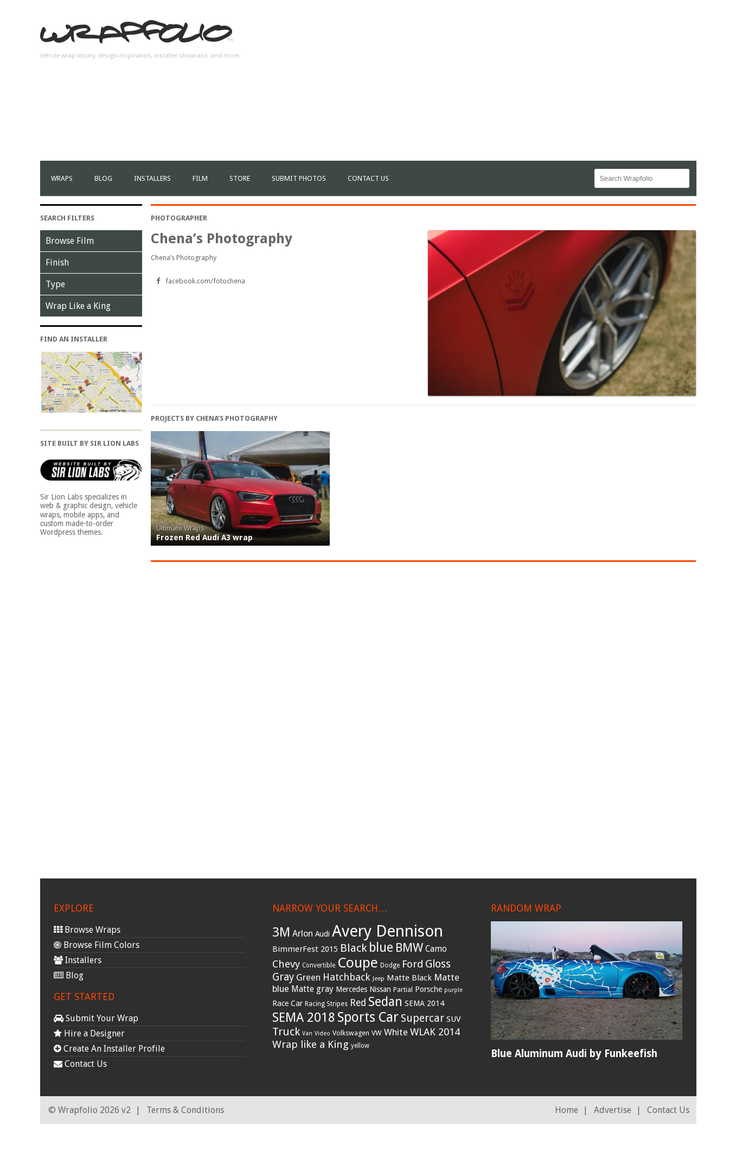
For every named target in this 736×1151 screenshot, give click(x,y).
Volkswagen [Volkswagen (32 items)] (350, 1033)
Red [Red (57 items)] (358, 1002)
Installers (152, 178)
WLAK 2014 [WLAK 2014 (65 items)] (435, 1032)
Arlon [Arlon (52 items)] (302, 933)
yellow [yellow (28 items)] (360, 1045)
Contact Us (368, 178)
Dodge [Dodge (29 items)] (390, 965)
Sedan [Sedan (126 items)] (385, 1001)
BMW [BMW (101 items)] (409, 947)
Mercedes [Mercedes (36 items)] (351, 989)
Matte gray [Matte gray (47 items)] (312, 989)
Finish (57, 262)
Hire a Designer (89, 1033)
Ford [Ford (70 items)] (412, 964)
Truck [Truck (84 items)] (286, 1031)
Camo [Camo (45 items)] (436, 949)
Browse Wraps (87, 930)
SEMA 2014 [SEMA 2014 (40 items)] (424, 1003)
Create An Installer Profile (109, 1049)
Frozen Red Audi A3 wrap (204, 537)
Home (566, 1110)
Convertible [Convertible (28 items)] (318, 965)
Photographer (179, 218)
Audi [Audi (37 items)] (322, 933)
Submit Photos (299, 178)
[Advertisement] (499, 85)
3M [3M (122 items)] (281, 932)
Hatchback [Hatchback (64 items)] (346, 977)
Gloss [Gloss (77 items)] (438, 964)
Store (239, 178)
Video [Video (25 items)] (322, 1033)
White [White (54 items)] (396, 1032)
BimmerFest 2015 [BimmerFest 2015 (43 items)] (305, 949)
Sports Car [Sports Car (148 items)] (368, 1017)
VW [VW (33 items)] (377, 1033)
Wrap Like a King (78, 306)
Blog (103, 178)
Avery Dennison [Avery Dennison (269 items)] (387, 931)
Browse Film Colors (96, 945)
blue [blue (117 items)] (381, 947)
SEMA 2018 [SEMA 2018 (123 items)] (303, 1017)
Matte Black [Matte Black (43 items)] (409, 978)
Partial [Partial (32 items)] (403, 989)
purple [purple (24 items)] (453, 990)
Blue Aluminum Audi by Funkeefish (574, 1053)
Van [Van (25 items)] (307, 1033)
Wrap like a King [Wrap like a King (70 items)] (310, 1044)
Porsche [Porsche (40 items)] (428, 989)
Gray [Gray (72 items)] (283, 977)
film (200, 178)
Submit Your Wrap (96, 1018)
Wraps (62, 178)
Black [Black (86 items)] (353, 947)
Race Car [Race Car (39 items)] (287, 1003)
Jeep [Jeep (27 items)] (379, 978)
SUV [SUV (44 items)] (453, 1019)
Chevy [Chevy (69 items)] (286, 964)
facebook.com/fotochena (205, 281)
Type (55, 284)
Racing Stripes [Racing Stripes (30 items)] (326, 1004)
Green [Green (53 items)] (308, 977)
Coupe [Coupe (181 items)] (357, 962)
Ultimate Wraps (180, 528)
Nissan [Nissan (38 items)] (380, 989)
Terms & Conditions (185, 1110)
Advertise (612, 1110)
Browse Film (70, 241)
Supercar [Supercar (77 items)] (422, 1018)
